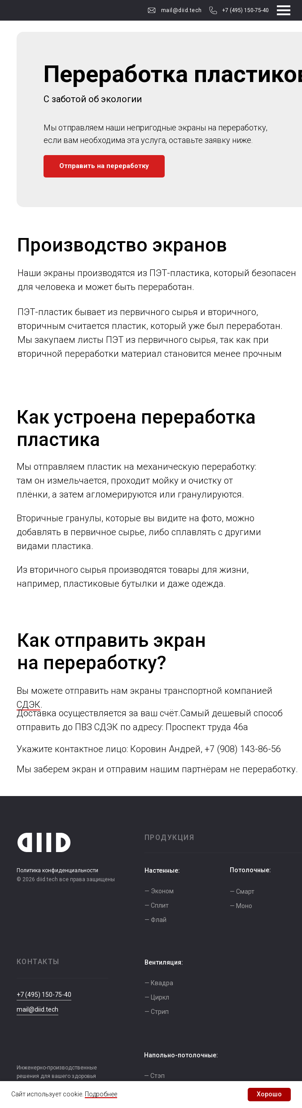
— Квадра (158, 983)
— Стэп (154, 1075)
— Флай (155, 919)
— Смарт (242, 891)
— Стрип (156, 1011)
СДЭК (28, 704)
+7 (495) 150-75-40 (245, 10)
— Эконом (159, 891)
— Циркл (156, 997)
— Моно (241, 905)
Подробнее (101, 1094)
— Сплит (156, 905)
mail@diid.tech (181, 10)
